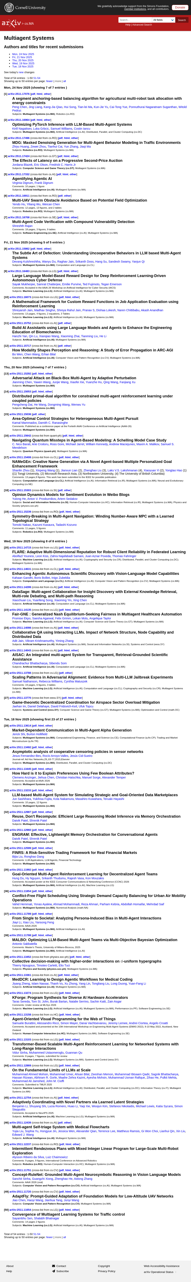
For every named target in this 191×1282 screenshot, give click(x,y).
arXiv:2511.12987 (21, 812)
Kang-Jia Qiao (53, 107)
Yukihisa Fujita (42, 799)
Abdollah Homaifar (133, 904)
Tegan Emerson (111, 284)
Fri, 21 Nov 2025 (22, 57)
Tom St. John (40, 1001)
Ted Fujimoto (90, 284)
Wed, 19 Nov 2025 (23, 63)
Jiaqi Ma (85, 146)
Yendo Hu (18, 204)
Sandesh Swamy (119, 261)
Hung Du (18, 878)
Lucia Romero (57, 1106)
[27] (6, 697)
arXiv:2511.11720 (21, 1191)
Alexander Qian (86, 1131)
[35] (6, 869)
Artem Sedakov (67, 498)
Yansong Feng (44, 922)
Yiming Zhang (64, 640)
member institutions (135, 9)
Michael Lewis (145, 1106)
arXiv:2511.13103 (21, 1039)
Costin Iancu (82, 128)
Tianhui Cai (55, 146)
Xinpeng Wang (45, 470)
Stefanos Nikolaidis (121, 1106)
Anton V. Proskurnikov (41, 498)
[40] (6, 975)
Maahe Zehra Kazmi (71, 1077)
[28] (6, 725)
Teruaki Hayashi (113, 799)
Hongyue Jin (48, 1131)
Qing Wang (110, 382)
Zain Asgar (114, 1001)
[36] (6, 891)
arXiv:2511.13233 (21, 790)
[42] (6, 1014)
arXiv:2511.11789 (21, 913)
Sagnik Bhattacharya (164, 1074)
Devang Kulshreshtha (26, 261)
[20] (6, 547)
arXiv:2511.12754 (21, 1097)
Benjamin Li (19, 1106)
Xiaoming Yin (63, 600)
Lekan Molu (80, 618)
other (47, 93)
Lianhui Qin (167, 1131)
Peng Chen (19, 107)
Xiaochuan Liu (21, 600)
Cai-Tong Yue (118, 107)
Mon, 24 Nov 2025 (23, 54)
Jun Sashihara (21, 799)
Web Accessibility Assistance (161, 1266)
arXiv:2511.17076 (19, 93)
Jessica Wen (66, 1131)
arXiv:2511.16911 (19, 195)
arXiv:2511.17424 (19, 156)
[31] (6, 790)
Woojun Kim (100, 1106)
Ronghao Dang (34, 856)
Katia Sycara (164, 1106)
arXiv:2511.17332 (19, 174)
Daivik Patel (20, 820)
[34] (6, 848)
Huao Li (73, 1106)
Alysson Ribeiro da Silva (28, 1157)
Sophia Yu (31, 1131)
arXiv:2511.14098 (21, 627)
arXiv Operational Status (160, 1272)
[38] (6, 935)
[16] (6, 435)
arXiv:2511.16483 (19, 271)
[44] (6, 1065)
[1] (5, 93)
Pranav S (88, 310)
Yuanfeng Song (42, 600)
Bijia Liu (17, 856)
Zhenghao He (63, 1178)
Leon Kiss (42, 556)
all (64, 81)
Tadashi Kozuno (66, 524)
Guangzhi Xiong (42, 1178)
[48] (6, 1170)
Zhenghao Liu (92, 470)
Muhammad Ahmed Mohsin (30, 1074)
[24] (6, 627)
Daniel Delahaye (38, 706)
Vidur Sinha (19, 1052)
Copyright (104, 1266)
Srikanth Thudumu (54, 878)
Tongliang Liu (100, 983)
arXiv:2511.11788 (21, 935)
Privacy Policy (106, 1271)
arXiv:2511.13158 (21, 1014)
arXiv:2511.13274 (21, 992)
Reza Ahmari (89, 904)
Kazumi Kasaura (43, 524)
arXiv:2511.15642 (21, 435)
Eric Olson (41, 164)
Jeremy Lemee (117, 1023)
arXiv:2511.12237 (21, 1144)
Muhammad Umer (61, 1074)
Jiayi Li (16, 922)
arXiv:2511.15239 (21, 511)
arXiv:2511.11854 (21, 891)
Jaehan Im (19, 706)
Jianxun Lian (69, 470)
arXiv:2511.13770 (21, 697)
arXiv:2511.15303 (21, 490)
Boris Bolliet (42, 577)
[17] (6, 457)
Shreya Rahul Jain (69, 310)
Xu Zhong (70, 983)
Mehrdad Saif (155, 904)
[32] (6, 812)
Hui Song (70, 107)
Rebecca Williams (50, 681)
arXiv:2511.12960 (21, 829)
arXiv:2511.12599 (21, 848)
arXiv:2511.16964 (19, 119)
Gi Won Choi (149, 1131)
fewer (49, 81)
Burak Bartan (58, 1001)
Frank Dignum (44, 182)
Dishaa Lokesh (106, 310)
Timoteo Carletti (46, 965)
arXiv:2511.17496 (19, 138)
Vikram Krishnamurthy (39, 640)
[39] (6, 956)
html (39, 93)
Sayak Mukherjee (23, 284)
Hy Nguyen (32, 878)
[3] (5, 138)
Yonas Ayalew (43, 904)
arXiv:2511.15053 (21, 391)
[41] (6, 992)
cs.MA (29, 23)
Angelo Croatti (158, 1023)
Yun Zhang (71, 146)
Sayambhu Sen (22, 1218)
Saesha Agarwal (43, 618)
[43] (6, 1039)
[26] (6, 672)
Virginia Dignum (22, 182)
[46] (6, 1122)
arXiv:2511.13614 (21, 725)
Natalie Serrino (78, 1001)
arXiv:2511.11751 (21, 1170)
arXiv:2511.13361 (21, 975)
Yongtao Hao (173, 470)
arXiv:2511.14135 (21, 609)
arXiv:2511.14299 (21, 587)
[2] (5, 119)
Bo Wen (17, 354)
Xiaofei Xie (77, 382)
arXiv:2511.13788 (21, 672)
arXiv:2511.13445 (21, 768)
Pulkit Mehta (168, 1077)
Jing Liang (35, 107)
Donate (180, 7)
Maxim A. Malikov (147, 444)
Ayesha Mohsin (97, 1077)
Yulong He (19, 498)
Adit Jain (18, 640)
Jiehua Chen (46, 777)
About (9, 1266)
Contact (61, 1266)
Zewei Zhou (38, 146)
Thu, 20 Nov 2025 (22, 60)
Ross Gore (57, 444)
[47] (6, 1144)
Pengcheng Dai (22, 404)
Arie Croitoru (40, 444)
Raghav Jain (65, 261)
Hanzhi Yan (19, 336)
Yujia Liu (17, 1131)
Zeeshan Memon (102, 1074)
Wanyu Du (49, 261)
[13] (6, 373)
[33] (6, 829)
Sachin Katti (98, 1001)
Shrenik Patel (38, 820)
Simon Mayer (69, 1023)
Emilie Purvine (71, 284)
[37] (6, 913)
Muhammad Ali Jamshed (28, 1081)
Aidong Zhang (83, 1178)
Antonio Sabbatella (24, 943)
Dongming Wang (59, 404)
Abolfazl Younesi (23, 556)
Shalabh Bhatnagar (46, 1218)
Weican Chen (51, 204)
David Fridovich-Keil (64, 706)
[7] (5, 217)
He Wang (40, 404)
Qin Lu (33, 336)
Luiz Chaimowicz (57, 1157)
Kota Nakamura (63, 799)
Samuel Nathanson (24, 681)
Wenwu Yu (78, 404)
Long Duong (119, 983)
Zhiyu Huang (20, 146)
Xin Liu (180, 1131)
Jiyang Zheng (21, 983)
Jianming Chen (22, 382)
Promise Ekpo (21, 618)
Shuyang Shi (37, 1106)
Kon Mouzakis (95, 878)
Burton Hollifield (37, 734)
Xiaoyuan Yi (151, 470)
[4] (5, 156)
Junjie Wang (60, 382)
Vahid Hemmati (22, 904)
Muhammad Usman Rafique (126, 1077)
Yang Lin (84, 983)
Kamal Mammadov (24, 422)
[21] (6, 569)
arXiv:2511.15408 (21, 457)
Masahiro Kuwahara (88, 799)
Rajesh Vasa (75, 878)
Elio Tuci (64, 965)
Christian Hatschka (68, 777)
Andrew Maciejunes (122, 444)
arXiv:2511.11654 (21, 1209)
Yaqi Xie (84, 1106)
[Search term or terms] (136, 20)
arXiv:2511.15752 (21, 323)
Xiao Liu (28, 922)
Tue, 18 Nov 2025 (22, 66)
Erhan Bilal (48, 354)
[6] (5, 195)
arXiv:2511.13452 (21, 956)
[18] (6, 490)
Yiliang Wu (34, 204)
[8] (5, 248)
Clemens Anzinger (24, 777)
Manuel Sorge (91, 777)
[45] (6, 1097)
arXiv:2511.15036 (21, 414)
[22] (6, 587)
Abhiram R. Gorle (45, 1077)
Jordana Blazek (22, 164)
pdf (33, 93)
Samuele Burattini (23, 1023)
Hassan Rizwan (22, 1077)
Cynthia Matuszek (75, 681)
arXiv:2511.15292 (21, 373)
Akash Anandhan (152, 310)
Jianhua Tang (53, 1200)
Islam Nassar (40, 983)
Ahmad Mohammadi (66, 904)
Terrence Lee (106, 1131)
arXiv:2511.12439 (21, 1122)
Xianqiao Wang (49, 336)
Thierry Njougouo (23, 965)
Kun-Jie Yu (101, 107)
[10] (6, 297)
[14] (6, 391)
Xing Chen (80, 600)
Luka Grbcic (41, 128)
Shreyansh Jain (22, 310)
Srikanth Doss (84, 261)
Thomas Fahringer (124, 556)
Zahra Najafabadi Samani (67, 556)
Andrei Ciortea (138, 1023)
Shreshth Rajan (22, 226)
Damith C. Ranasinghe (53, 422)
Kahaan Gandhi (22, 577)
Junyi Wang (71, 1200)
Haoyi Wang (35, 1200)
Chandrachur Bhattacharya (29, 663)
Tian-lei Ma (85, 107)
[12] (6, 345)
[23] (6, 609)
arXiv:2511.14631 (21, 569)
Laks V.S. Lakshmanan (122, 470)
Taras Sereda (21, 1001)
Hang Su (101, 261)
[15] (6, 414)
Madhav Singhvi (44, 310)
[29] (6, 747)
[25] (6, 650)
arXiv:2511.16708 (19, 217)
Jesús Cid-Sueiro (81, 755)
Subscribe (62, 1271)
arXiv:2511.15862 (19, 248)
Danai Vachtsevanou (92, 1023)
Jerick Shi (18, 734)
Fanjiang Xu (127, 382)
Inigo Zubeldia (60, 577)
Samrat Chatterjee (49, 284)
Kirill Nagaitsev (21, 128)
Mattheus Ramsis (128, 1131)
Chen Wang (32, 354)
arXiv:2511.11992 (21, 869)
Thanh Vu (56, 983)
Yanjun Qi (138, 261)
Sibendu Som (58, 663)
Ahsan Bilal (82, 1074)
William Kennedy (97, 444)
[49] (6, 1191)
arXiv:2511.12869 (21, 1065)
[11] (6, 323)
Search (182, 20)
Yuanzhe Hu (94, 382)
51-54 (36, 78)
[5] (5, 174)
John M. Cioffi (55, 1081)
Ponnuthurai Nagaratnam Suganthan (153, 107)
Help (127, 24)
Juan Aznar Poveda (98, 556)
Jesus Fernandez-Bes (26, 755)
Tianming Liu (89, 336)
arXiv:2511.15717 (21, 345)
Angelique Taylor (100, 618)
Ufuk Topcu (86, 706)
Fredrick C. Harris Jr (62, 164)
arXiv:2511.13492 (21, 747)
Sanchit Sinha (21, 1178)
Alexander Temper (114, 777)
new (21, 72)
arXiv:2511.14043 (21, 650)
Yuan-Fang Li (137, 983)
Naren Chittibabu (128, 310)
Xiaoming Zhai (70, 336)
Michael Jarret (75, 444)
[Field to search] (163, 20)
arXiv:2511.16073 (21, 297)
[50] (6, 1209)
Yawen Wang (42, 382)
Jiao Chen (18, 1200)
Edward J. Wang (23, 1134)
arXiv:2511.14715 (21, 547)
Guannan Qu (73, 1052)
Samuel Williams (61, 128)
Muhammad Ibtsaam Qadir (132, 1074)
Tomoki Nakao (21, 524)
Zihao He (153, 1077)
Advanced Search (142, 24)
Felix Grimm (63, 618)
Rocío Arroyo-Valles (55, 755)
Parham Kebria (109, 904)
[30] (6, 768)
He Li (102, 336)
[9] (5, 271)
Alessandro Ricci (48, 1023)
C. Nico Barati (21, 444)
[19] (6, 511)
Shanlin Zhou (21, 470)
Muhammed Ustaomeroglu (46, 1052)
